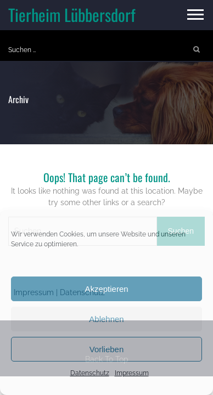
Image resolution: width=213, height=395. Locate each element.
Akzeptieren (106, 289)
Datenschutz (89, 373)
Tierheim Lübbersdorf (72, 14)
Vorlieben (106, 349)
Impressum (132, 373)
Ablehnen (106, 319)
